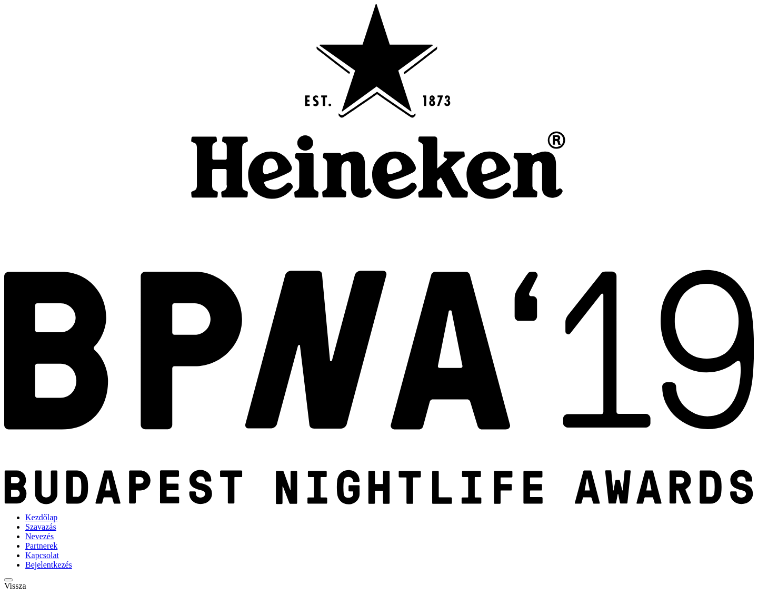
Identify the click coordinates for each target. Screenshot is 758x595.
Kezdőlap (41, 517)
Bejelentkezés (48, 564)
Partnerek (41, 545)
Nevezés (39, 536)
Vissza (15, 585)
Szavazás (40, 526)
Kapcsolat (42, 555)
